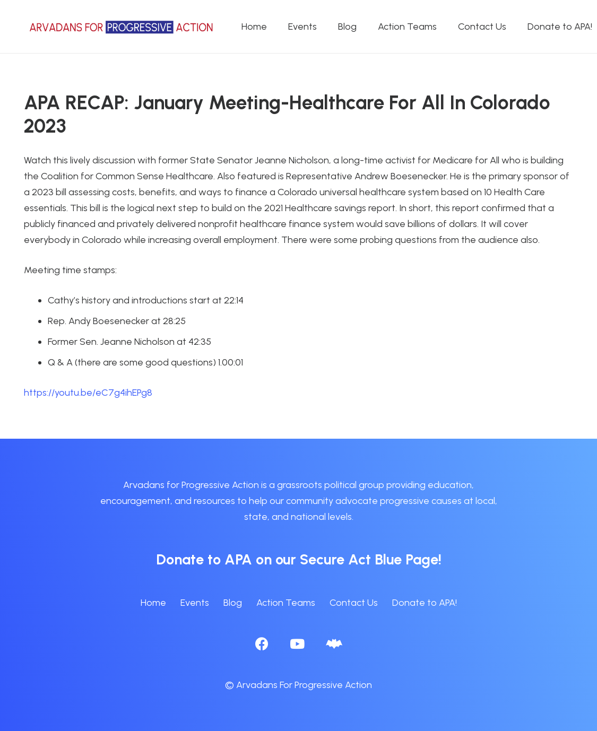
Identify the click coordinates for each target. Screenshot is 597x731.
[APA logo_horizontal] (122, 27)
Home (153, 602)
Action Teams (285, 602)
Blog (232, 602)
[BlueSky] (334, 643)
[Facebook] (262, 643)
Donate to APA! (424, 602)
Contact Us (354, 602)
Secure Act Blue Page (369, 559)
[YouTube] (297, 643)
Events (194, 602)
